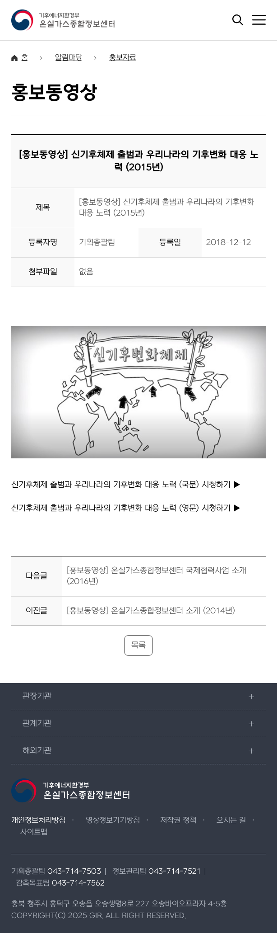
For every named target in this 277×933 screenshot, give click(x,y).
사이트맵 (33, 832)
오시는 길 (231, 820)
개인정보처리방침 (38, 820)
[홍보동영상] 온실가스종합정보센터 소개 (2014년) (151, 611)
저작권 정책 (178, 820)
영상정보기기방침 (113, 820)
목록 (138, 645)
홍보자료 (122, 58)
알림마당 (68, 58)
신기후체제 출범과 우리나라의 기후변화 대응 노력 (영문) (125, 508)
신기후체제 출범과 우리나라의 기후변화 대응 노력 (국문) (125, 485)
